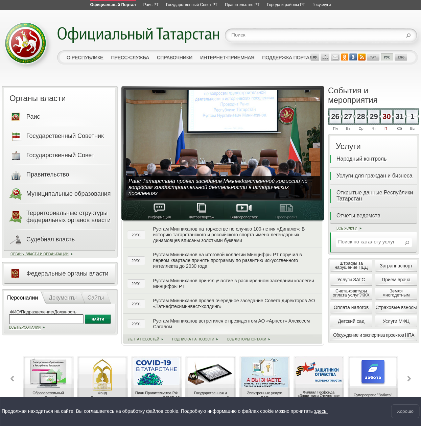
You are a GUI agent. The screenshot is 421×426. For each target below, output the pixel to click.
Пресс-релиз (286, 211)
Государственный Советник (65, 136)
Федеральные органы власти (67, 273)
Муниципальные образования (68, 193)
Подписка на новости (193, 339)
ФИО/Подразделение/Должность (43, 311)
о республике (85, 57)
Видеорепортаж (244, 211)
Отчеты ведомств (358, 215)
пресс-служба (130, 57)
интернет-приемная (227, 57)
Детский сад (351, 321)
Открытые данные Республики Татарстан (374, 196)
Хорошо (405, 411)
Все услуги (346, 228)
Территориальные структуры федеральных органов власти (68, 216)
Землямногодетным (396, 293)
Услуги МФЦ (396, 321)
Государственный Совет (60, 155)
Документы (62, 298)
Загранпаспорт (396, 265)
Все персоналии (25, 327)
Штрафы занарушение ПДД (351, 265)
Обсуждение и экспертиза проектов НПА (373, 335)
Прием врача (396, 279)
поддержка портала (288, 57)
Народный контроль (361, 159)
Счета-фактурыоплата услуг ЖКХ (351, 293)
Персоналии (22, 298)
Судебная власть (50, 239)
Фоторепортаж (202, 211)
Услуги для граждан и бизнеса (374, 176)
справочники (174, 57)
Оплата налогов (351, 307)
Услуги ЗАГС (351, 279)
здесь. (321, 411)
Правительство (47, 174)
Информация (159, 211)
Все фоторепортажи (246, 339)
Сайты (96, 298)
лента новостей (143, 339)
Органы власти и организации (39, 254)
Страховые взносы (396, 307)
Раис (33, 116)
